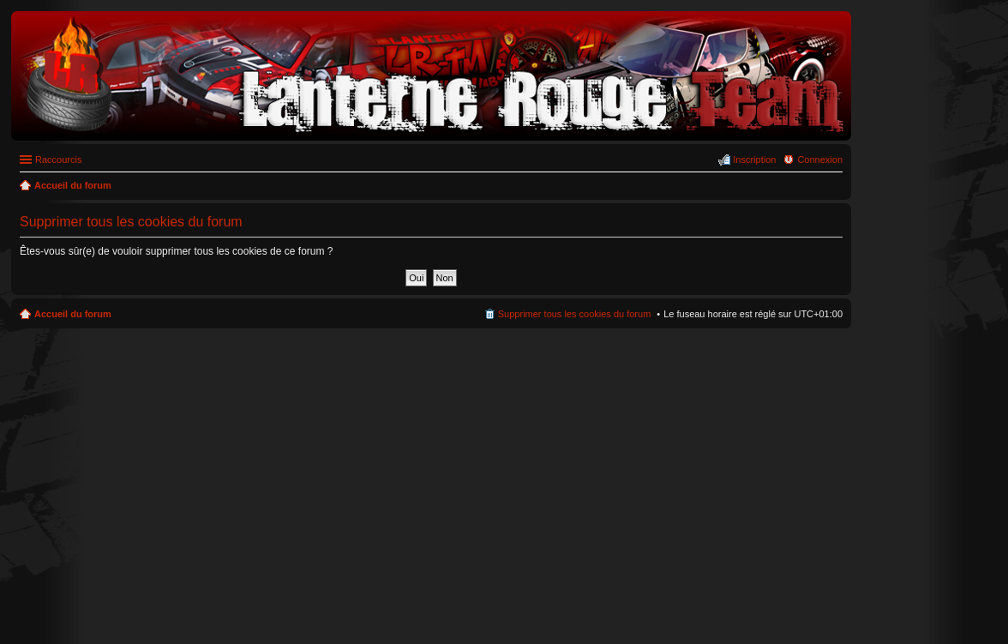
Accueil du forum (72, 314)
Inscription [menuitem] (754, 159)
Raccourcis (58, 159)
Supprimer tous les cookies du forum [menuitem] (574, 314)
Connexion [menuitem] (820, 159)
